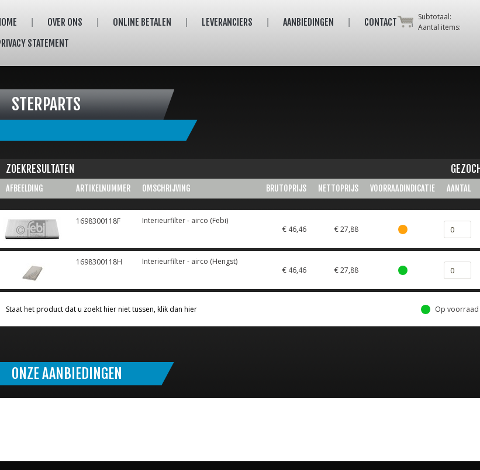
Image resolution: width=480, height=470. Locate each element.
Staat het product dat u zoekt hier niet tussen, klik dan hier (101, 309)
